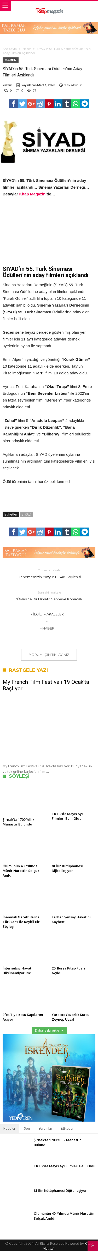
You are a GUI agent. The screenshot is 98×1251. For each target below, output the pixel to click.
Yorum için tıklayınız (49, 655)
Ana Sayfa (10, 49)
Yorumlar (45, 1128)
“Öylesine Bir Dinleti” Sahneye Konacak (49, 595)
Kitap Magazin (32, 194)
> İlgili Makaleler (47, 614)
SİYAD (26, 514)
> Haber (47, 628)
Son (27, 1128)
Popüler (9, 1128)
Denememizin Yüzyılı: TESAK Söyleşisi (49, 573)
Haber (26, 49)
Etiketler (67, 1128)
